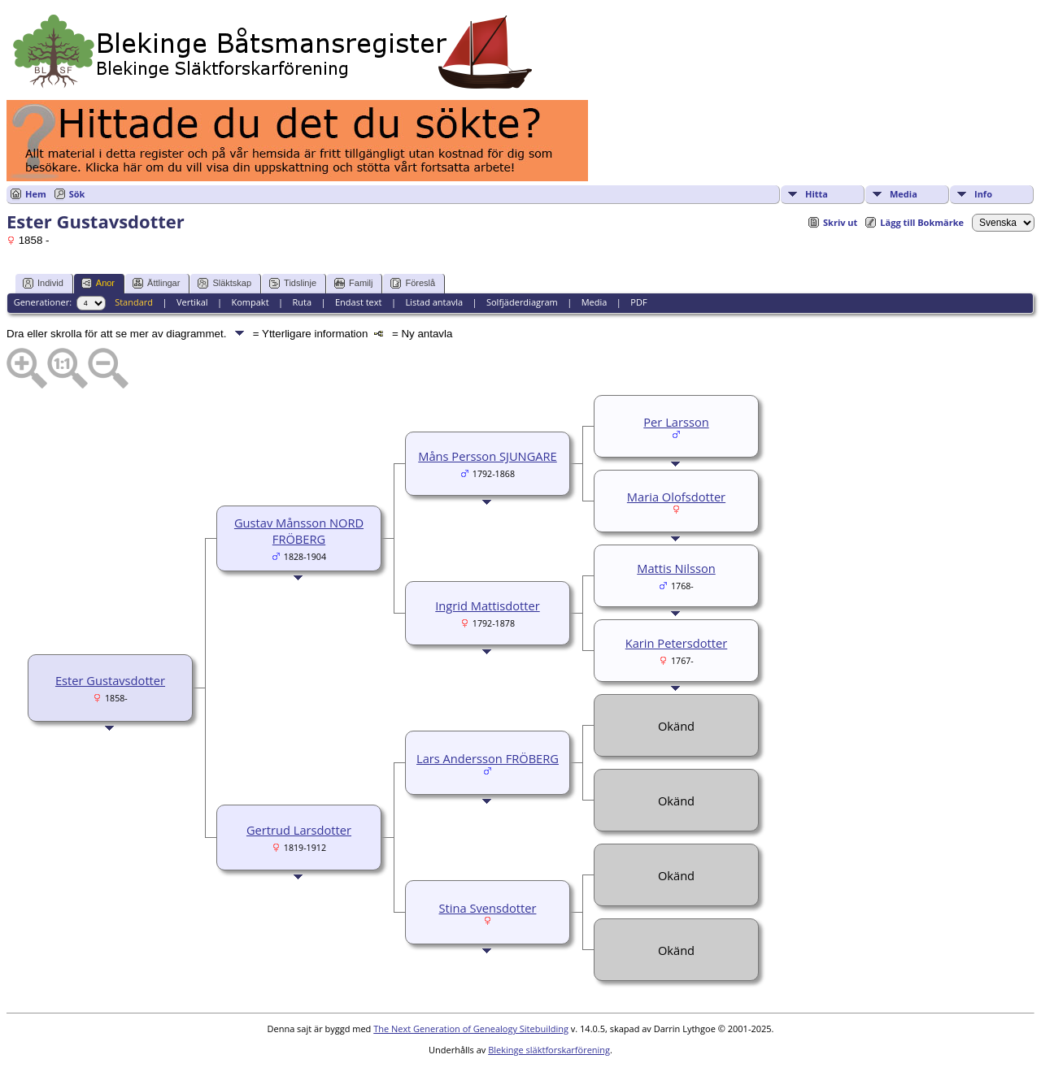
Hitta (816, 194)
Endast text (358, 302)
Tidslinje (292, 283)
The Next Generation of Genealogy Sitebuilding (470, 1028)
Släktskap (224, 283)
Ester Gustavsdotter (110, 680)
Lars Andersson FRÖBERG (487, 758)
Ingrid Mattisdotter (487, 605)
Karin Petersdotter (676, 643)
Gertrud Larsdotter (298, 830)
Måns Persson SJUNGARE (487, 456)
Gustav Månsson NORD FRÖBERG (299, 530)
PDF (638, 302)
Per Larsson (675, 422)
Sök (77, 194)
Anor (98, 283)
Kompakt (249, 302)
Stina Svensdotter (488, 908)
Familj (353, 283)
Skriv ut (840, 222)
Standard (134, 302)
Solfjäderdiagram (522, 302)
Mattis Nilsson (676, 568)
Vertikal (192, 302)
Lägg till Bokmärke (922, 222)
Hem (35, 194)
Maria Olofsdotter (676, 496)
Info (983, 194)
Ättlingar (156, 283)
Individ (43, 283)
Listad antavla (434, 302)
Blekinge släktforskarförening (549, 1050)
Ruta (301, 302)
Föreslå (412, 283)
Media (903, 194)
